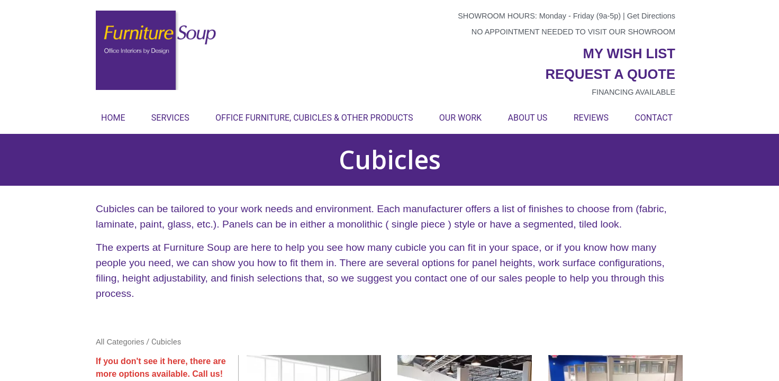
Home (113, 118)
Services (170, 118)
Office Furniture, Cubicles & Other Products (314, 118)
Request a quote (610, 74)
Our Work (460, 118)
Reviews (591, 118)
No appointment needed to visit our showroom (573, 32)
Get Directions (651, 16)
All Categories (120, 342)
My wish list (629, 53)
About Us (527, 118)
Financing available (633, 92)
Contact (654, 118)
